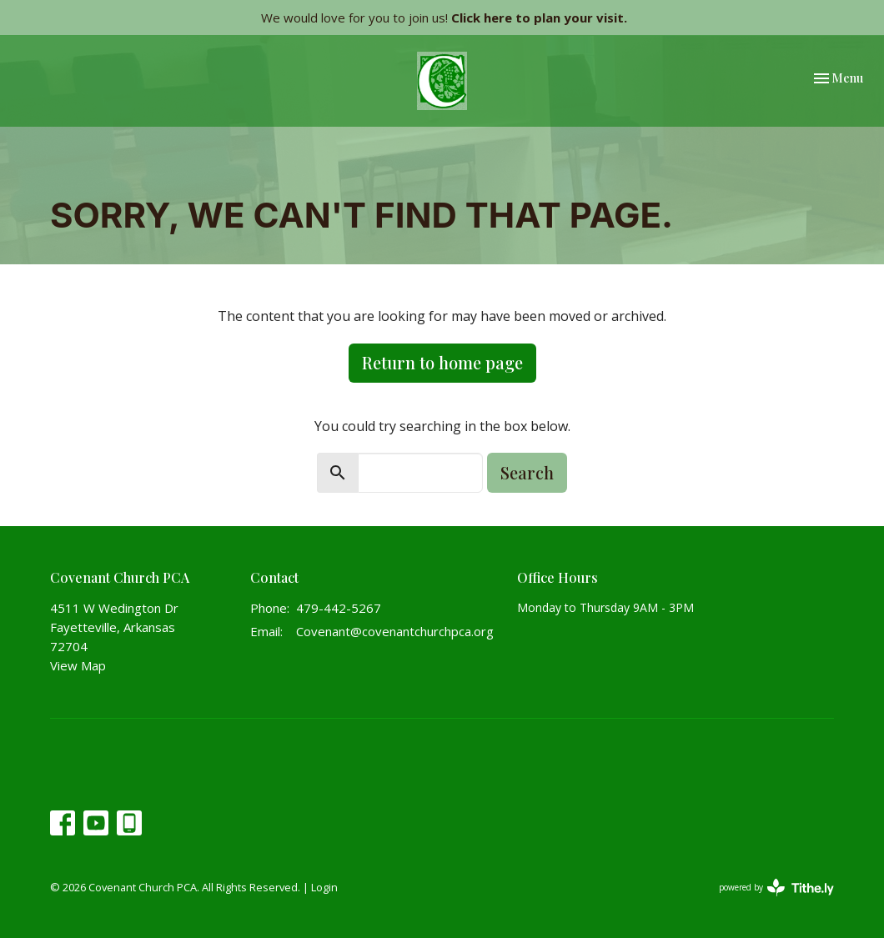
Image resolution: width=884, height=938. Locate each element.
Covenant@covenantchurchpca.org (395, 631)
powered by (776, 887)
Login (324, 887)
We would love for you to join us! (444, 17)
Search (527, 472)
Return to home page (442, 362)
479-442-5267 (338, 607)
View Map (78, 665)
